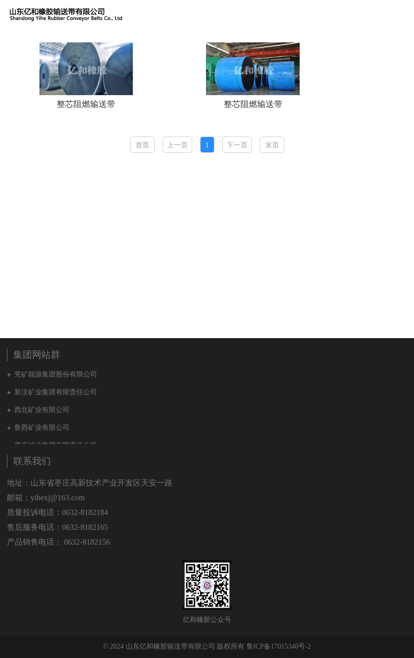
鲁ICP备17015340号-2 (278, 646)
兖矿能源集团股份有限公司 (55, 374)
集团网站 (372, 14)
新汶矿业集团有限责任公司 (55, 392)
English (390, 14)
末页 (272, 145)
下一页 (237, 145)
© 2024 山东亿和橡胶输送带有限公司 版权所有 (173, 646)
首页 (142, 145)
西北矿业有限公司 (41, 410)
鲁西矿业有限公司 (41, 427)
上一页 (177, 145)
